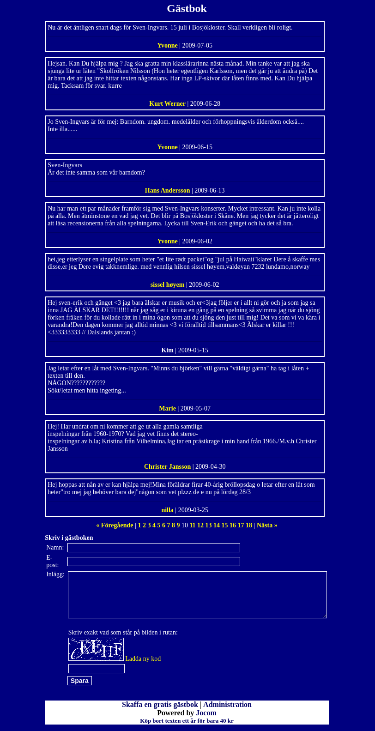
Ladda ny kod (143, 658)
